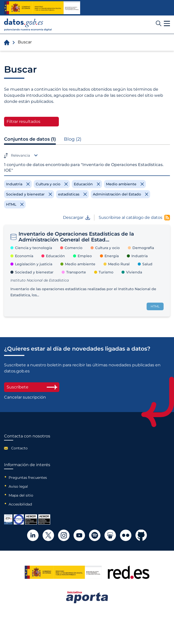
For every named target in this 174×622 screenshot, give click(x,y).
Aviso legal (18, 486)
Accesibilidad (20, 504)
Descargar (76, 217)
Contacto (19, 448)
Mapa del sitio (21, 495)
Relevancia (20, 155)
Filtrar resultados (23, 121)
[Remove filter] (18, 184)
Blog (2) (72, 139)
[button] (167, 24)
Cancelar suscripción (25, 397)
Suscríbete (32, 387)
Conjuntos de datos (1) (30, 139)
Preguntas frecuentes (28, 477)
